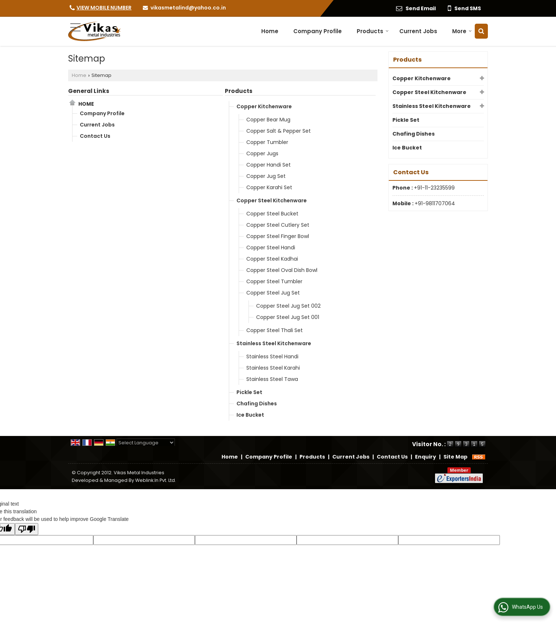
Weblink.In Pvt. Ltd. (155, 480)
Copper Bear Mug (268, 119)
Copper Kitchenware (264, 106)
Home (269, 31)
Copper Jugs (262, 153)
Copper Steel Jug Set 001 (287, 317)
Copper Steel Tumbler (274, 281)
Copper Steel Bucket (272, 213)
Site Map (455, 456)
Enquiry (425, 456)
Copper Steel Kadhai (272, 258)
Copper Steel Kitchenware (271, 200)
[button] (104, 7)
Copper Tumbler (267, 142)
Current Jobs (418, 31)
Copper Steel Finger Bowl (277, 236)
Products (373, 31)
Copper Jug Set (266, 176)
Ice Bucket (250, 414)
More (462, 31)
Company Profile (317, 31)
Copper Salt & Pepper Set (278, 131)
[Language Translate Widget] (146, 443)
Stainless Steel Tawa (272, 379)
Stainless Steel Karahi (273, 367)
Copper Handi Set (268, 164)
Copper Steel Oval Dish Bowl (281, 270)
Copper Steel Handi (270, 247)
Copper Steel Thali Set (274, 330)
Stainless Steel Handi (272, 356)
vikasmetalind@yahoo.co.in (188, 7)
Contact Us (95, 136)
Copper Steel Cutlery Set (277, 225)
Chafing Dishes (256, 403)
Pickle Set (249, 392)
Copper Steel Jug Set (273, 292)
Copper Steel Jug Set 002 (288, 305)
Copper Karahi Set (269, 187)
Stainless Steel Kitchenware (273, 343)
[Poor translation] (26, 529)
